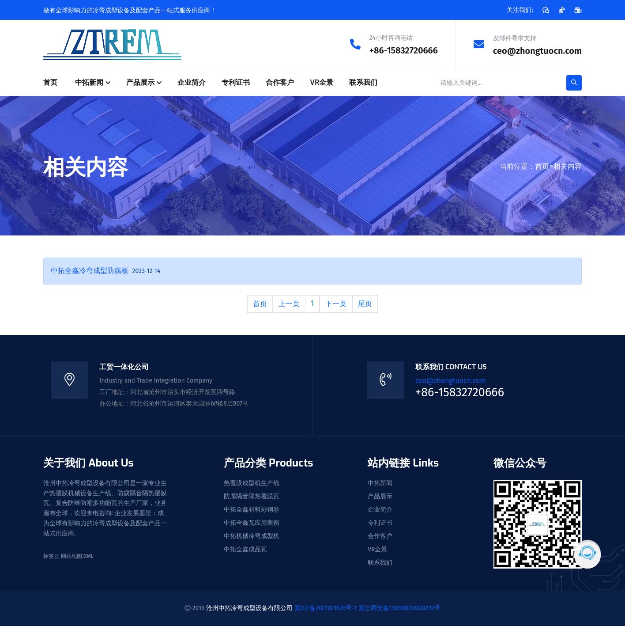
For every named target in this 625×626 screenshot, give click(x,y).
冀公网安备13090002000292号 (399, 607)
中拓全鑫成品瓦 (245, 549)
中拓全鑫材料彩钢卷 (251, 509)
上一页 (289, 303)
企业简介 (191, 82)
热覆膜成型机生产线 (251, 483)
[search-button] (574, 82)
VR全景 (321, 82)
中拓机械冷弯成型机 (251, 536)
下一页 (335, 303)
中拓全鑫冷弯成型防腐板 (89, 270)
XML (89, 556)
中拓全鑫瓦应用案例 (251, 523)
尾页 (365, 303)
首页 (50, 82)
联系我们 (363, 82)
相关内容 (567, 166)
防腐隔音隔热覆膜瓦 (251, 496)
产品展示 (140, 82)
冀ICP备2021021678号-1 (325, 607)
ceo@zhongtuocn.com (537, 50)
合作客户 (280, 82)
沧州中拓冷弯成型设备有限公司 (249, 607)
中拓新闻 (89, 82)
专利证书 (236, 82)
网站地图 (71, 556)
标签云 (51, 556)
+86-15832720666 (403, 50)
